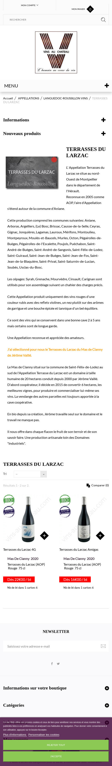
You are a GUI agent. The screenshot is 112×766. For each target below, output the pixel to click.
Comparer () (100, 485)
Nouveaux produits (22, 133)
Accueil (8, 98)
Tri (5, 473)
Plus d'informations (15, 734)
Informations (16, 119)
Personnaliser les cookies (43, 734)
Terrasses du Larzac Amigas (78, 549)
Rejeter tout (56, 745)
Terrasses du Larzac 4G (19, 549)
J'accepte (56, 756)
